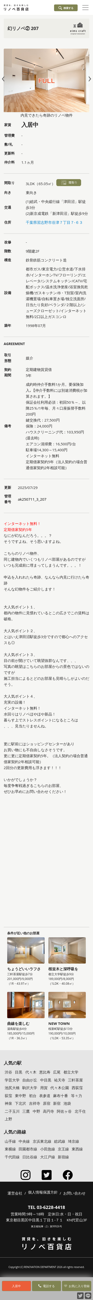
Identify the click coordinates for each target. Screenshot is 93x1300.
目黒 (18, 1072)
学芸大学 (12, 1079)
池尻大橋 (12, 1087)
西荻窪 (77, 1087)
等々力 (76, 1095)
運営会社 (14, 1193)
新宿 (57, 1103)
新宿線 (63, 1156)
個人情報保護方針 (43, 1192)
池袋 (67, 1103)
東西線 (77, 1148)
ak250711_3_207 (32, 499)
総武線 (59, 1141)
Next (89, 79)
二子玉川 (12, 1111)
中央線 (24, 1141)
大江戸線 (47, 1156)
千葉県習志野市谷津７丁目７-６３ (54, 222)
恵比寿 (44, 1072)
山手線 (10, 1141)
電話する (46, 1286)
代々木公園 (59, 1087)
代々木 (30, 1072)
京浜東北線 (42, 1141)
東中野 (20, 1095)
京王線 (63, 1148)
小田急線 (47, 1148)
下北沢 (20, 1103)
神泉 (8, 1103)
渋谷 (8, 1072)
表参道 (44, 1095)
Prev (4, 79)
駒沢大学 (29, 1087)
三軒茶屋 (75, 1079)
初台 (32, 1095)
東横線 (10, 1148)
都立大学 (70, 1072)
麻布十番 (60, 1095)
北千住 (80, 1111)
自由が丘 (29, 1079)
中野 (36, 1111)
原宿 (46, 1103)
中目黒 (45, 1079)
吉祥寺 (34, 1103)
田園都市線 (28, 1148)
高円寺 (48, 1111)
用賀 (44, 1087)
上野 (8, 1118)
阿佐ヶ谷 (64, 1111)
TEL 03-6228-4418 (46, 1207)
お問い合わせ (74, 1193)
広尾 (57, 1072)
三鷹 (26, 1111)
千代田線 (12, 1156)
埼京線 (73, 1141)
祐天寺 (59, 1079)
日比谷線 (29, 1156)
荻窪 (8, 1095)
